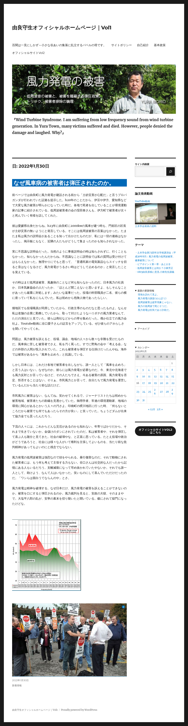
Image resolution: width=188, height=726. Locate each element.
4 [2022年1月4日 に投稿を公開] (149, 369)
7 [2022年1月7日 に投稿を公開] (166, 369)
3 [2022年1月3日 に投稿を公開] (143, 369)
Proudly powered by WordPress (79, 709)
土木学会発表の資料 (145, 226)
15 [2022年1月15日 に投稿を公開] (172, 376)
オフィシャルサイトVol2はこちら (155, 431)
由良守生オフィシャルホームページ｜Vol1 (61, 27)
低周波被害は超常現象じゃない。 (156, 302)
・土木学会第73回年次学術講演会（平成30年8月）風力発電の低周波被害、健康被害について (155, 256)
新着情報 (17, 685)
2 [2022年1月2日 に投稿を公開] (137, 369)
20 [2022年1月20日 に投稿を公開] (161, 383)
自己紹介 (143, 45)
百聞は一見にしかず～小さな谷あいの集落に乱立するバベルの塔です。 (59, 45)
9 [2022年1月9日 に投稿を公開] (137, 376)
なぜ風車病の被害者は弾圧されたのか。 (64, 183)
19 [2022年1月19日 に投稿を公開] (155, 383)
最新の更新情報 (146, 290)
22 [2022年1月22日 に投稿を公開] (172, 383)
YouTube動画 (142, 201)
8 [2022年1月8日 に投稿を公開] (172, 369)
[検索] (170, 171)
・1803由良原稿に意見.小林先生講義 (154, 271)
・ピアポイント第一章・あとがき (153, 264)
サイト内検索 (142, 164)
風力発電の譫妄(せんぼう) (152, 298)
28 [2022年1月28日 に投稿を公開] (167, 391)
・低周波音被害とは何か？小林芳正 (154, 268)
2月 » (160, 409)
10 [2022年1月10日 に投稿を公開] (143, 376)
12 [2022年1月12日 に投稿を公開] (155, 376)
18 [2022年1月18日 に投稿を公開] (149, 383)
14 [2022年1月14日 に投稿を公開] (167, 376)
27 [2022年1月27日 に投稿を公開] (161, 391)
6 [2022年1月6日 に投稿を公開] (161, 369)
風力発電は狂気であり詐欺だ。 (154, 310)
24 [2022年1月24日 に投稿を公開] (143, 391)
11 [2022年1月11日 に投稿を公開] (149, 376)
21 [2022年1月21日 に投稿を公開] (167, 383)
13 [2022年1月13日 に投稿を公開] (161, 376)
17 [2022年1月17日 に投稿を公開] (143, 383)
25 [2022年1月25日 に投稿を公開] (149, 391)
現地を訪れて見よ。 (148, 294)
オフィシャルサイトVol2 (28, 53)
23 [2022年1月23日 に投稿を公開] (137, 391)
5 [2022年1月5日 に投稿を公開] (155, 369)
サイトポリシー (121, 45)
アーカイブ (143, 328)
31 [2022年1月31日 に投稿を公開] (143, 400)
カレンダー (143, 347)
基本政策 (160, 45)
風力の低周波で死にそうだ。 (153, 306)
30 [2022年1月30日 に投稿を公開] (137, 400)
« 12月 (151, 409)
